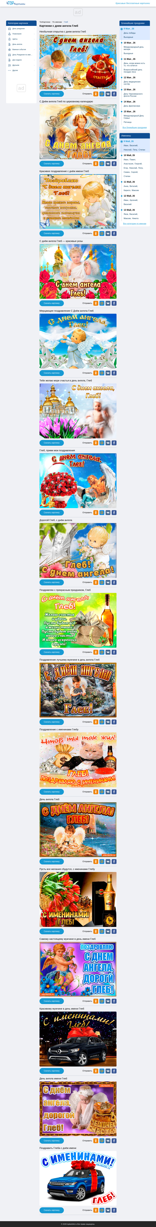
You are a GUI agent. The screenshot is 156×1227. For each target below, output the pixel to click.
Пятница (127, 122)
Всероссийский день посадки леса (133, 71)
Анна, (126, 186)
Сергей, (134, 172)
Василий (128, 204)
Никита (135, 218)
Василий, (134, 145)
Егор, (126, 168)
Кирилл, (127, 190)
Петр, (135, 150)
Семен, (127, 172)
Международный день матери (134, 48)
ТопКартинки (44, 22)
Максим (135, 190)
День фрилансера (132, 106)
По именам (57, 22)
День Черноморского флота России (133, 95)
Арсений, (134, 200)
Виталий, (134, 186)
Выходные (128, 37)
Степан (142, 150)
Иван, (126, 145)
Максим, (127, 218)
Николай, (128, 150)
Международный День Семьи (134, 117)
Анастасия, (129, 164)
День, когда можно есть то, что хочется (134, 64)
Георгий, (138, 164)
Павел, (133, 160)
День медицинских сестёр (132, 83)
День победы (130, 33)
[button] (108, 93)
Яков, (126, 214)
